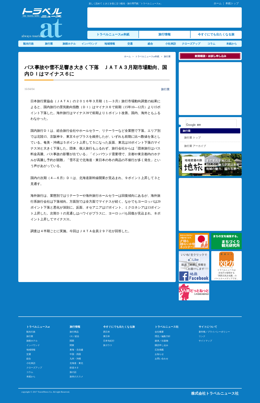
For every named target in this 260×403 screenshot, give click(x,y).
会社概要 (159, 332)
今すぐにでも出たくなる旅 (216, 34)
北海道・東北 (76, 363)
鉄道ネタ (74, 367)
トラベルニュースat (38, 326)
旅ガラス (107, 345)
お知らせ (159, 354)
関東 (72, 345)
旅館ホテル (69, 43)
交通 (130, 43)
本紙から (231, 43)
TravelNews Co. (45, 392)
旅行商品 (74, 332)
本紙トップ (232, 3)
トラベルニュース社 (167, 326)
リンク (202, 336)
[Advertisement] (165, 17)
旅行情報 (164, 34)
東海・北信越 (76, 349)
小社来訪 (170, 43)
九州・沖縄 (75, 358)
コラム (211, 43)
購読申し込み (161, 345)
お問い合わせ (161, 358)
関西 (72, 340)
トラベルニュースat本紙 (113, 34)
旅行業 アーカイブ (195, 145)
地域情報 (109, 43)
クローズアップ (191, 43)
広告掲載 (159, 349)
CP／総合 (74, 336)
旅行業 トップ (192, 137)
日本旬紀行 (108, 340)
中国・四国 (75, 354)
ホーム (218, 3)
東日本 (106, 336)
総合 (150, 43)
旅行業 (49, 43)
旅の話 (73, 372)
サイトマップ (205, 340)
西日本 (106, 332)
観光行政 (28, 43)
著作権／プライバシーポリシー (214, 332)
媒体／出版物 (161, 340)
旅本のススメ (76, 376)
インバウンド (89, 43)
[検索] (206, 124)
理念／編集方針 (162, 336)
